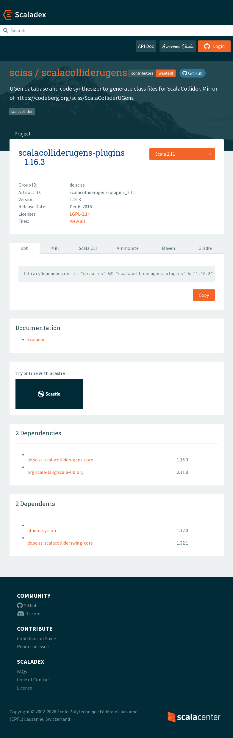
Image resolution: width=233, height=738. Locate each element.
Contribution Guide (36, 638)
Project (22, 133)
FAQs (22, 671)
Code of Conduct (33, 679)
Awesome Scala (177, 46)
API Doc (146, 46)
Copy (204, 295)
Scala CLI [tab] (88, 248)
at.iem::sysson (41, 530)
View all (77, 221)
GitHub (192, 73)
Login (214, 46)
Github (27, 605)
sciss (21, 72)
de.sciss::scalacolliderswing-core (60, 543)
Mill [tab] (55, 248)
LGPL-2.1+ (80, 214)
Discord (28, 613)
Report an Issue (33, 646)
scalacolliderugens (84, 72)
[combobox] (182, 154)
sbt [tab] (24, 248)
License (24, 688)
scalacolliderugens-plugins (71, 152)
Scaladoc (36, 339)
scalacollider (21, 111)
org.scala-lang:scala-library (55, 472)
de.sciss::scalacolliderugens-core (60, 460)
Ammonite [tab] (128, 248)
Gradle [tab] (205, 248)
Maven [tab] (168, 248)
